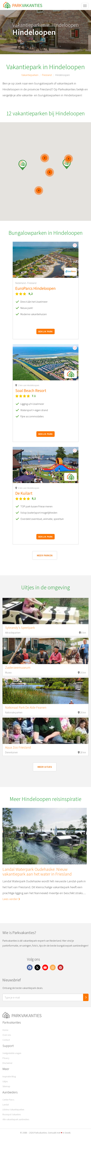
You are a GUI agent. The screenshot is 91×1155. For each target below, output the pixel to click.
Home (5, 1029)
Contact (6, 1039)
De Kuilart (23, 493)
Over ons (6, 1034)
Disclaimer (7, 1063)
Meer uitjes (45, 766)
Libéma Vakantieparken (13, 1109)
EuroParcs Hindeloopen (35, 288)
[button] (67, 164)
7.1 (34, 396)
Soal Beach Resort (30, 390)
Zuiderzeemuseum (17, 668)
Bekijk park (45, 331)
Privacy (5, 1058)
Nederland (20, 283)
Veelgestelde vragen (11, 1053)
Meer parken (45, 555)
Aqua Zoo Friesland (18, 747)
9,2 (30, 294)
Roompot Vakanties (11, 1114)
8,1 (34, 498)
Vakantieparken (29, 75)
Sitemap (6, 1086)
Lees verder (11, 899)
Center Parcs (8, 1099)
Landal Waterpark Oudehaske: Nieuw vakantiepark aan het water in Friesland (37, 872)
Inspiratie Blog (9, 1076)
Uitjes (5, 1081)
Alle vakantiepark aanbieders (15, 1119)
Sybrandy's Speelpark (20, 628)
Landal (5, 1104)
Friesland (47, 75)
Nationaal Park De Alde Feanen (25, 707)
